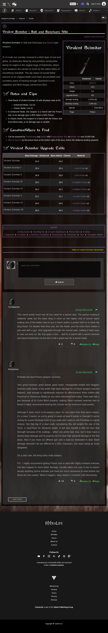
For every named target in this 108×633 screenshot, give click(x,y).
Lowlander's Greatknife (39, 235)
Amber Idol (75, 137)
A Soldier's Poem (79, 182)
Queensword (57, 235)
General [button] (30, 10)
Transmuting (31, 137)
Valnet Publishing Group (63, 607)
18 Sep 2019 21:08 (83, 310)
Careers (54, 590)
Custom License (57, 565)
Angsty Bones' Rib (59, 137)
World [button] (79, 10)
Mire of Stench (14, 140)
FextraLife (39, 607)
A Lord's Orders (80, 196)
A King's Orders (80, 210)
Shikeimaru (71, 235)
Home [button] (16, 10)
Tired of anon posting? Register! (88, 250)
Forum (54, 538)
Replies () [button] (85, 344)
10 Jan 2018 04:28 (84, 372)
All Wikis (54, 535)
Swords (31, 18)
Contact (54, 545)
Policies (54, 600)
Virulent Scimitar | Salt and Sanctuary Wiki (35, 32)
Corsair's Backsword (57, 232)
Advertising (54, 586)
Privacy (54, 596)
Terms (54, 593)
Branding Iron (39, 232)
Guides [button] (94, 10)
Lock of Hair (80, 168)
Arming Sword (23, 232)
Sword (93, 83)
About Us (54, 541)
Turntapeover (14, 307)
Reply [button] (95, 344)
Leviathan (21, 235)
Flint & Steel (74, 232)
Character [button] (47, 10)
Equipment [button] (64, 10)
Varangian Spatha (95, 235)
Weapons (22, 18)
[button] (74, 4)
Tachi (82, 235)
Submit (59, 282)
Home (54, 531)
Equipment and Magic (8, 18)
